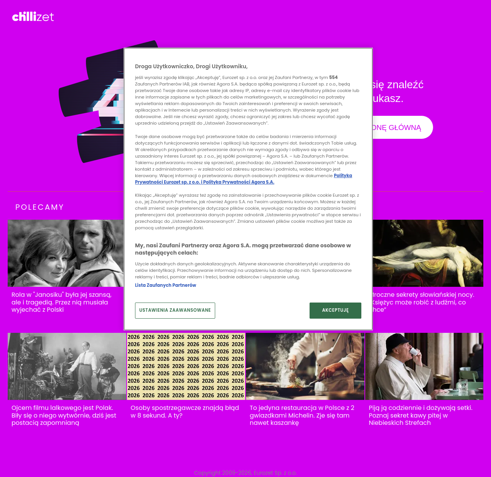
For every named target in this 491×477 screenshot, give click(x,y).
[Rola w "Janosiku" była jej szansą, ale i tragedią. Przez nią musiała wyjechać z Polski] (67, 253)
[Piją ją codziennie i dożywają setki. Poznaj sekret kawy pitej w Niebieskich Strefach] (424, 366)
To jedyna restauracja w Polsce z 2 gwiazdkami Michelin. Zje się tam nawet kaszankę (302, 415)
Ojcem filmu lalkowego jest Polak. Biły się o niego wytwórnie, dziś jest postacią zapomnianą (64, 415)
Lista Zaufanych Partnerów (165, 285)
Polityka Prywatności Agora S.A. (238, 182)
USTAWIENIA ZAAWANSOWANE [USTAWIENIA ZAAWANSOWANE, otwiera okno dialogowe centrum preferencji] (175, 310)
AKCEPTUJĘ (335, 310)
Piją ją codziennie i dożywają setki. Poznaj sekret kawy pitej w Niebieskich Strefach (421, 415)
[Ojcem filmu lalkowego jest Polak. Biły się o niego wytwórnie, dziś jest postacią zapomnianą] (67, 366)
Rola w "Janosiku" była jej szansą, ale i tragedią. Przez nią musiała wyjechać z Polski (62, 302)
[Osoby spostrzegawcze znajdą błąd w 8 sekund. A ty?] (186, 366)
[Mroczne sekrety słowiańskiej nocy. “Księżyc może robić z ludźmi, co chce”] (424, 253)
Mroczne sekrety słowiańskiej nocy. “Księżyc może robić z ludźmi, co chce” (422, 302)
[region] (248, 189)
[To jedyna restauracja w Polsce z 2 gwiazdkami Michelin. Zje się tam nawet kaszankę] (305, 366)
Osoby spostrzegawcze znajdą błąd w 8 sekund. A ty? (185, 411)
